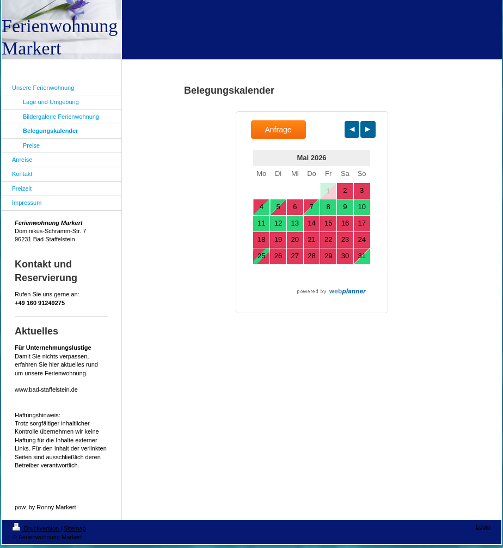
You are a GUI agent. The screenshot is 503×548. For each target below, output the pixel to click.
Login (483, 526)
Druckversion (36, 528)
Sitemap (74, 528)
